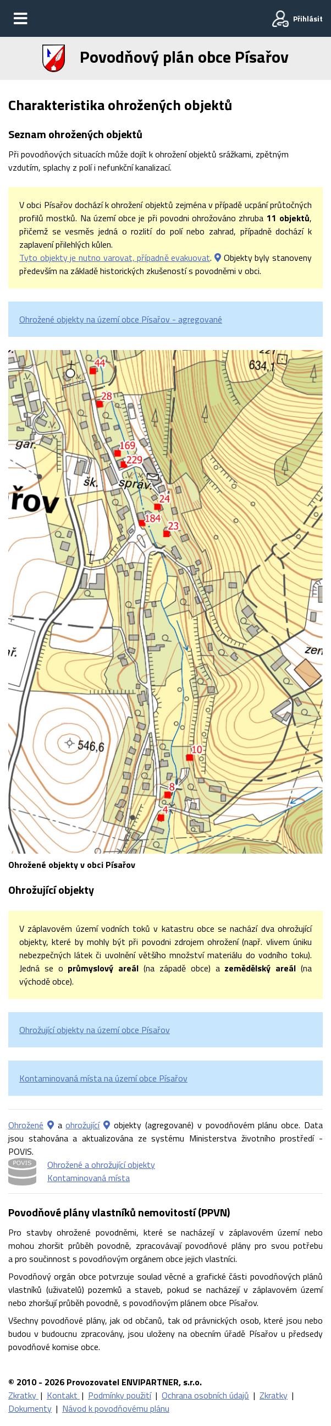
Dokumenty (30, 1408)
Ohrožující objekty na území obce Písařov (94, 1029)
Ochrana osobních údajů (205, 1395)
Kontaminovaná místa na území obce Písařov (103, 1078)
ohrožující (82, 1125)
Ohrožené (25, 1125)
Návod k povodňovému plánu (115, 1408)
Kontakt (63, 1395)
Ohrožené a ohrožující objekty (101, 1164)
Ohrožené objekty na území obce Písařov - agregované (120, 319)
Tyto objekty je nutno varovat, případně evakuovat (114, 257)
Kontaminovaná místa (88, 1177)
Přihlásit (308, 18)
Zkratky (23, 1395)
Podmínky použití (119, 1395)
